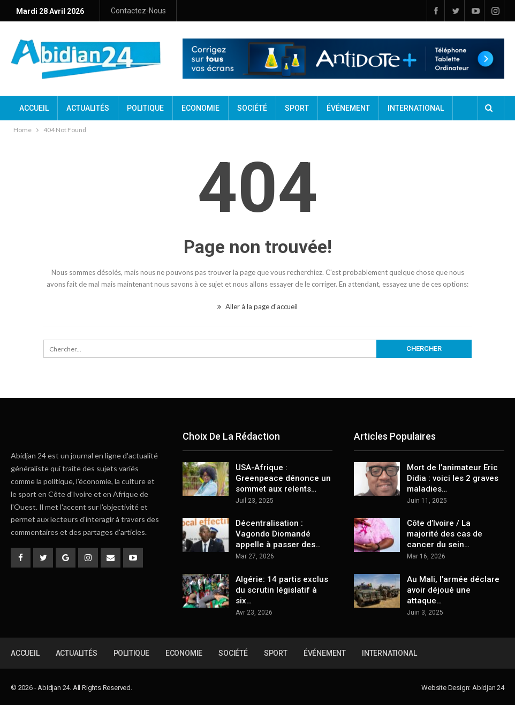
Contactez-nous (138, 10)
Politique (145, 108)
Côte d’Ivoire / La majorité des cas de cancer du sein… (444, 533)
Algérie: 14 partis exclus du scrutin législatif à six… (282, 590)
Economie (200, 108)
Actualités (87, 108)
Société (252, 108)
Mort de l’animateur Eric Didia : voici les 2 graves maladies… (452, 478)
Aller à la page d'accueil (257, 306)
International (416, 108)
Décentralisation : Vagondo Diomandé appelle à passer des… (278, 533)
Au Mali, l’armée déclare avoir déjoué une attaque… (453, 590)
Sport (297, 108)
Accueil (34, 108)
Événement (348, 108)
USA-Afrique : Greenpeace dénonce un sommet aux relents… (283, 478)
